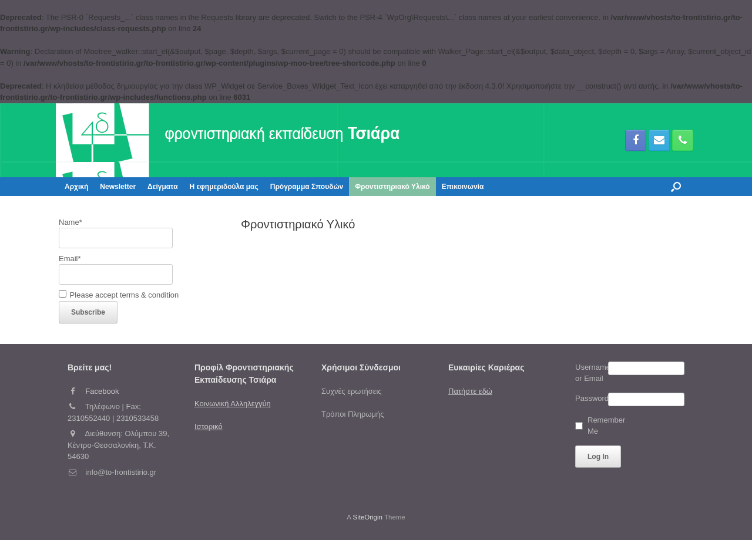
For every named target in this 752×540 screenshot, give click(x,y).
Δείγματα (162, 187)
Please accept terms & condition (119, 295)
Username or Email (591, 373)
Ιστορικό (208, 426)
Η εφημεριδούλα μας (224, 187)
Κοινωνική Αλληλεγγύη (232, 403)
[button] (676, 186)
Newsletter (118, 187)
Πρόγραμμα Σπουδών (307, 187)
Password (591, 398)
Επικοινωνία (463, 187)
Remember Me (602, 426)
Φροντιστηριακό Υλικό (392, 187)
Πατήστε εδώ (470, 391)
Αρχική (76, 187)
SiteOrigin (367, 517)
